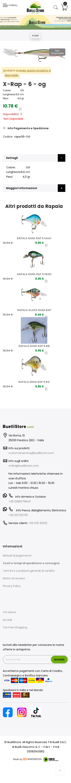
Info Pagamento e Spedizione (28, 128)
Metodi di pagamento (17, 555)
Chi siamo (9, 612)
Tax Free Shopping (15, 627)
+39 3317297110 (18, 515)
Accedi (7, 620)
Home (35, 35)
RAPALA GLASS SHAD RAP (34, 310)
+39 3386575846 (20, 501)
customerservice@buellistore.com (31, 453)
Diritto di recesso (14, 578)
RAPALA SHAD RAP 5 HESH (34, 274)
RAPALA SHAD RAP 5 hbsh (34, 238)
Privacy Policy (12, 586)
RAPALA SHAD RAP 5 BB (34, 346)
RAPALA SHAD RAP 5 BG (34, 382)
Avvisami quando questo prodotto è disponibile (27, 73)
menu (10, 5)
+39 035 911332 (37, 523)
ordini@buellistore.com (24, 466)
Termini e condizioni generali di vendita (29, 571)
